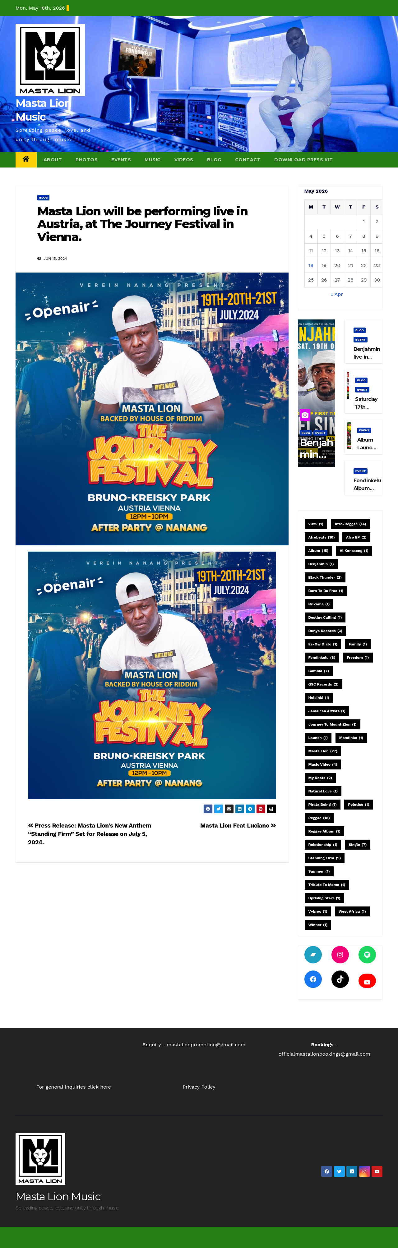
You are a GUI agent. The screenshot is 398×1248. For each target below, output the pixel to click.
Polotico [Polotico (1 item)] (358, 804)
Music (153, 160)
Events (121, 160)
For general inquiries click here (73, 1087)
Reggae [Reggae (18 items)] (319, 818)
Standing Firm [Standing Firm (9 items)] (324, 858)
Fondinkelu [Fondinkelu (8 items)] (322, 657)
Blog (214, 160)
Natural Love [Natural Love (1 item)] (323, 791)
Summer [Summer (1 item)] (319, 871)
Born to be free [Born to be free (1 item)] (326, 591)
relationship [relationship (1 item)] (323, 845)
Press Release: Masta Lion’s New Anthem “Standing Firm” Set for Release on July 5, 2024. (89, 834)
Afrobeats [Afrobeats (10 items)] (321, 537)
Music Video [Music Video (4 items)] (322, 764)
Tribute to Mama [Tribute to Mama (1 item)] (326, 885)
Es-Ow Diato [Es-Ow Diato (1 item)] (323, 644)
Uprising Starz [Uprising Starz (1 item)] (324, 898)
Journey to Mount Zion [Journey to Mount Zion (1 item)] (332, 724)
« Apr (337, 294)
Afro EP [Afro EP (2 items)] (356, 537)
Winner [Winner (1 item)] (318, 925)
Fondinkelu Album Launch (367, 488)
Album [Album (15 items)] (318, 551)
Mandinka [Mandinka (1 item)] (351, 738)
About (53, 160)
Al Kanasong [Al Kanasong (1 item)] (354, 551)
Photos (87, 160)
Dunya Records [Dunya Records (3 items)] (325, 631)
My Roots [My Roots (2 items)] (320, 778)
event (320, 432)
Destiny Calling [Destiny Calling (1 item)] (325, 617)
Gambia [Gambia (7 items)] (318, 671)
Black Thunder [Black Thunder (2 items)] (325, 577)
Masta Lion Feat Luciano (238, 825)
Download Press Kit (303, 160)
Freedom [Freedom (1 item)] (358, 657)
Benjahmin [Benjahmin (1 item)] (321, 564)
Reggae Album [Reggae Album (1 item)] (324, 831)
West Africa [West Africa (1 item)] (352, 911)
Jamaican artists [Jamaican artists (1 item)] (327, 711)
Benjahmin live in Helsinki (367, 357)
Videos (183, 160)
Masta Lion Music (58, 1196)
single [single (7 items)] (358, 845)
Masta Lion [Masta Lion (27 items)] (323, 751)
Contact (248, 160)
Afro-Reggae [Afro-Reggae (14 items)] (350, 524)
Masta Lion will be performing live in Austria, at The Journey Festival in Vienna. (142, 224)
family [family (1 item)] (358, 644)
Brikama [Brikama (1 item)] (319, 604)
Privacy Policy (199, 1087)
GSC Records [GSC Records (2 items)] (323, 684)
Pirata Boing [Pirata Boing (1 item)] (322, 804)
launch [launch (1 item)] (318, 738)
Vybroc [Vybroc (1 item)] (317, 911)
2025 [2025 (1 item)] (316, 524)
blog (43, 197)
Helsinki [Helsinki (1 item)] (319, 698)
